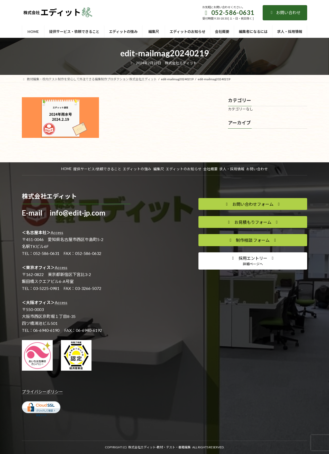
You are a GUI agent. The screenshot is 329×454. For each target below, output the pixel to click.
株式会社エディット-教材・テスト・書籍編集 (159, 447)
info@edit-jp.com (77, 212)
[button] (252, 204)
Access (57, 232)
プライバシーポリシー (42, 391)
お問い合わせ (285, 12)
